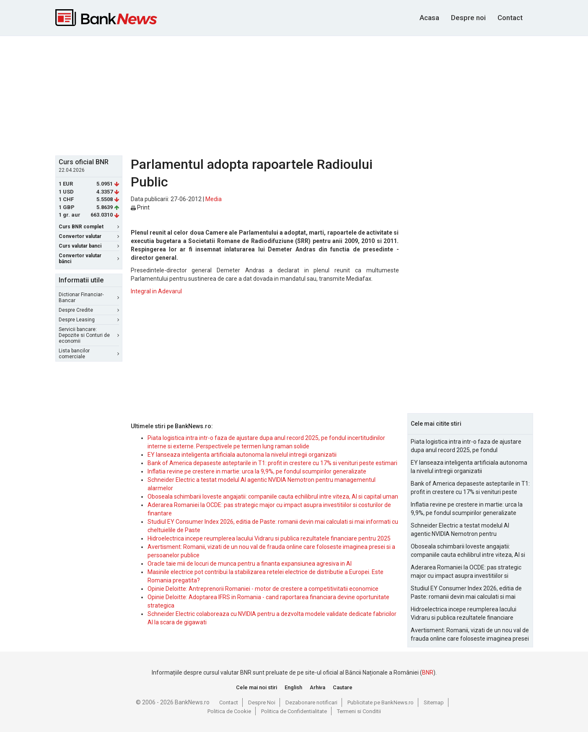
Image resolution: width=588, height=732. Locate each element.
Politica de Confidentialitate (294, 711)
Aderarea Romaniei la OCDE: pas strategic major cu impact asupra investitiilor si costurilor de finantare (466, 572)
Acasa (429, 17)
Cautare (342, 687)
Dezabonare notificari (311, 702)
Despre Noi (261, 702)
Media (213, 199)
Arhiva (317, 687)
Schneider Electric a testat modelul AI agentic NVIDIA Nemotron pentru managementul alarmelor (460, 530)
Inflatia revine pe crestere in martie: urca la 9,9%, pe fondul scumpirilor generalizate (257, 471)
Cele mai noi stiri (256, 687)
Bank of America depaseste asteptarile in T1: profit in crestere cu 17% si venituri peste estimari (272, 463)
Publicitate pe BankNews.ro (380, 702)
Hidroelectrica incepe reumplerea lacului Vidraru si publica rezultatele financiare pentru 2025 (269, 538)
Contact (510, 17)
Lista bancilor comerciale (89, 354)
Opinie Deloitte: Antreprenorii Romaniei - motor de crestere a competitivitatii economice (263, 588)
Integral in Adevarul (156, 291)
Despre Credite (89, 310)
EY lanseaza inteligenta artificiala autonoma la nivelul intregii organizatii (242, 454)
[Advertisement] (294, 94)
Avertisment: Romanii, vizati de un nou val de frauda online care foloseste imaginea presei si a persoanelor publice (470, 635)
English (293, 687)
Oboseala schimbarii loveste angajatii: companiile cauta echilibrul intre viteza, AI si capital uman (273, 496)
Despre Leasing (89, 320)
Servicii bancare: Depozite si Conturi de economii (89, 335)
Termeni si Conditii (359, 711)
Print (140, 207)
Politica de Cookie (229, 711)
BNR (427, 672)
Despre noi (468, 17)
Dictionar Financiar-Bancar (89, 297)
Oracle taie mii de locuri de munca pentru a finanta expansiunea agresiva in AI (250, 563)
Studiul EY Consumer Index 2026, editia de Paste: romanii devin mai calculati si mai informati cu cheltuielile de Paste (466, 593)
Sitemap (434, 702)
